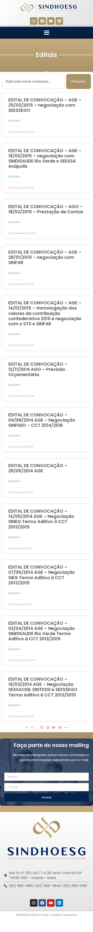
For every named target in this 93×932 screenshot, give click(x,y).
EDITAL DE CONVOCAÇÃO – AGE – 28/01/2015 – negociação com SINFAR (45, 257)
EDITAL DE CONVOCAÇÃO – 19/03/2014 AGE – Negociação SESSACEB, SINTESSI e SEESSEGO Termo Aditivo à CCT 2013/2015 (42, 687)
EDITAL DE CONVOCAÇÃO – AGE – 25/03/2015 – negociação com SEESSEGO (45, 105)
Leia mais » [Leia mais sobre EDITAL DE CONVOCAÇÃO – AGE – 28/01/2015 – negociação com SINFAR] (14, 273)
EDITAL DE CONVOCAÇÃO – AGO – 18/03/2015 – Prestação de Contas (45, 209)
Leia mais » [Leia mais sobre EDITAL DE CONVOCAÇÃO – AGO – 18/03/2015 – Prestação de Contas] (14, 222)
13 (47, 727)
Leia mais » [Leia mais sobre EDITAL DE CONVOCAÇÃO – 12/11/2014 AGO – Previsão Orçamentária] (14, 385)
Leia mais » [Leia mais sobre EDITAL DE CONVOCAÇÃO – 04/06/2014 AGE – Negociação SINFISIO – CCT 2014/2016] (14, 435)
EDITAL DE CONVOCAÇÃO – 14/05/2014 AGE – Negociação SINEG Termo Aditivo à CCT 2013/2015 (41, 519)
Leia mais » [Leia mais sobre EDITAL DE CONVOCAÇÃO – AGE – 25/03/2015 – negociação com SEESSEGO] (14, 120)
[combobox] (33, 81)
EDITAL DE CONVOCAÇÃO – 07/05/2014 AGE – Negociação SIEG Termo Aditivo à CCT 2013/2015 (41, 575)
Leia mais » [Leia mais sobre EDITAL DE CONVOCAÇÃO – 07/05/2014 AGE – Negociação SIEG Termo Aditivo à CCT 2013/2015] (14, 593)
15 (59, 727)
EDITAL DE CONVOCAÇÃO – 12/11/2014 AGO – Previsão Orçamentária (37, 369)
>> (66, 727)
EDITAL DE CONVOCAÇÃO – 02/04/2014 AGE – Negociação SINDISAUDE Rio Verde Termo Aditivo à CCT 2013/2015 (41, 631)
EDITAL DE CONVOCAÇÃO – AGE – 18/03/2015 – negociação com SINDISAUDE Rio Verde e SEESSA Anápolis (45, 158)
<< (27, 727)
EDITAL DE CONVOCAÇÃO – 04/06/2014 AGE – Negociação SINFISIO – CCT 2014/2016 (41, 420)
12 (41, 727)
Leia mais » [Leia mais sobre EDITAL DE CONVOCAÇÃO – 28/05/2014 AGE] (14, 481)
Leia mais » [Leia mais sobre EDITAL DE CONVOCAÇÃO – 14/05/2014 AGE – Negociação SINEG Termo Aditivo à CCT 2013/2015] (14, 537)
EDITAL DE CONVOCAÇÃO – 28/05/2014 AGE (37, 468)
